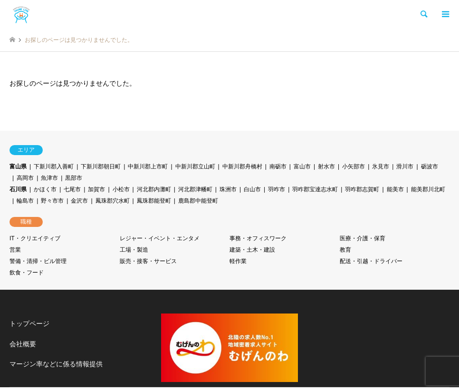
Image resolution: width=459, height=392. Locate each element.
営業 (15, 249)
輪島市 (25, 200)
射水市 (326, 166)
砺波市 (429, 166)
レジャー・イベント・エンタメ (160, 238)
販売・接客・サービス (148, 261)
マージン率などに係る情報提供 (56, 364)
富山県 (18, 166)
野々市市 (52, 200)
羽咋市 (276, 189)
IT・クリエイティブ (35, 238)
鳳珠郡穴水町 (113, 200)
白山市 (252, 189)
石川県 (18, 189)
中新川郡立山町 (195, 166)
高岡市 (25, 178)
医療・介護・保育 (362, 238)
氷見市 (380, 166)
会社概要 (23, 344)
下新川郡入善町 (54, 166)
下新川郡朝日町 (101, 166)
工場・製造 (134, 249)
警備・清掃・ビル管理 (38, 261)
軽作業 (238, 261)
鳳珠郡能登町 (154, 200)
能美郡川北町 (428, 189)
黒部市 (73, 178)
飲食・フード (27, 272)
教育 (345, 249)
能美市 (395, 189)
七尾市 (72, 189)
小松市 (121, 189)
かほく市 (45, 189)
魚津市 (49, 178)
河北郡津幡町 (195, 189)
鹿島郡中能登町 (198, 200)
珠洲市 (228, 189)
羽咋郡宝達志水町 (315, 189)
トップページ (29, 323)
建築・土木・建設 (252, 249)
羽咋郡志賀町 (362, 189)
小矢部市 (353, 166)
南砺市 (278, 166)
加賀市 (96, 189)
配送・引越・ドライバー (371, 261)
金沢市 (79, 200)
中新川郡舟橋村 (242, 166)
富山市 (302, 166)
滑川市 (404, 166)
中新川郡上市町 (148, 166)
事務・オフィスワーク (258, 238)
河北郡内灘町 (154, 189)
